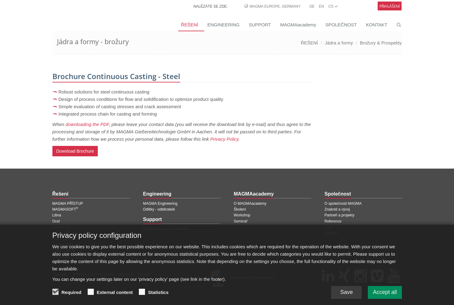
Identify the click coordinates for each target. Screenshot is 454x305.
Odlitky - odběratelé (159, 209)
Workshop (242, 215)
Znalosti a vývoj (337, 209)
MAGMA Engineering (160, 203)
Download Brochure (75, 151)
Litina (56, 215)
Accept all (385, 295)
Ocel (56, 221)
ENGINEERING (223, 24)
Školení (240, 209)
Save (346, 295)
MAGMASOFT (65, 209)
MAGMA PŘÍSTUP (67, 203)
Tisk (328, 227)
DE (312, 6)
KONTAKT (376, 24)
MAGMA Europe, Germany (275, 6)
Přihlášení (390, 6)
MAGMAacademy (298, 24)
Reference (333, 221)
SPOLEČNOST (341, 24)
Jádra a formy (339, 42)
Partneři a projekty (339, 215)
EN (321, 6)
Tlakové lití (61, 227)
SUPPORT (260, 24)
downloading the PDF (87, 124)
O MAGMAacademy (250, 203)
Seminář (241, 221)
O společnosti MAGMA (343, 203)
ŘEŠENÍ (189, 24)
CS (333, 6)
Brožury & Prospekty (381, 42)
